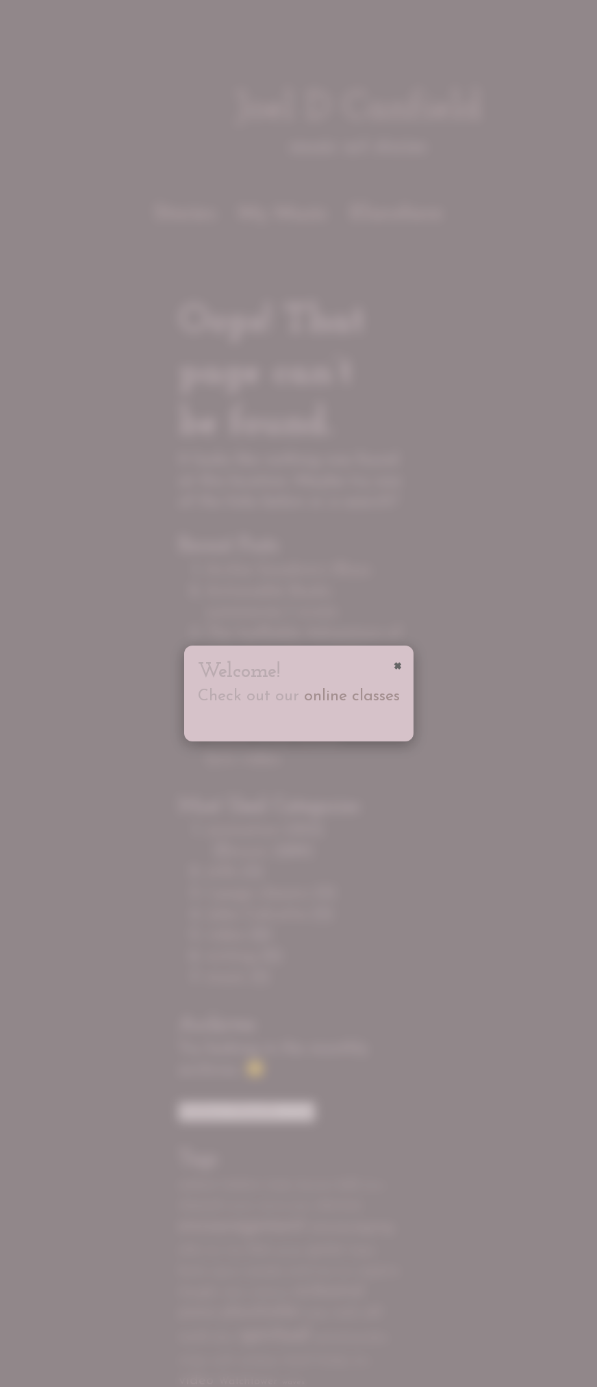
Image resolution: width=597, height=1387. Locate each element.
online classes (352, 696)
